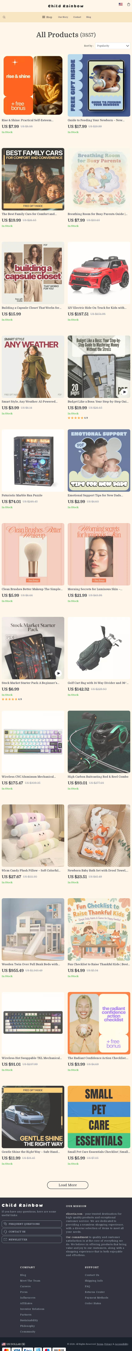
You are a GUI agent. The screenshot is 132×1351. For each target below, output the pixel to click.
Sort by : (89, 45)
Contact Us (92, 1275)
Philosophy (27, 1326)
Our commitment (77, 1237)
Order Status (93, 1303)
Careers (25, 1286)
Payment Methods (96, 1297)
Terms (100, 1344)
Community (27, 1331)
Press (24, 1292)
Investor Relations (32, 1309)
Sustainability (29, 1320)
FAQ (87, 1286)
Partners (26, 1314)
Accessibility (121, 1344)
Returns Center (95, 1292)
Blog (88, 17)
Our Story (63, 17)
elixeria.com (74, 1213)
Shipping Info (94, 1280)
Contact (77, 17)
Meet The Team (30, 1280)
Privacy (108, 1344)
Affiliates (26, 1303)
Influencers (28, 1297)
